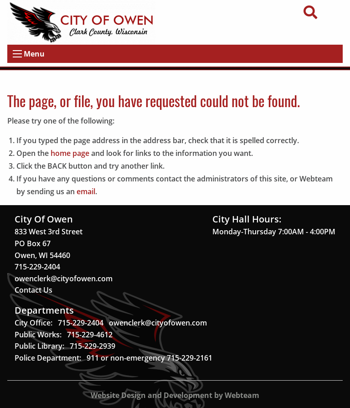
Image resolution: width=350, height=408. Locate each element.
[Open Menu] (17, 53)
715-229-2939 (92, 346)
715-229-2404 (37, 267)
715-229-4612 (90, 335)
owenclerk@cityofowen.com (64, 279)
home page (70, 153)
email (86, 191)
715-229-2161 (189, 358)
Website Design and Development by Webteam (175, 395)
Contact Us (33, 290)
